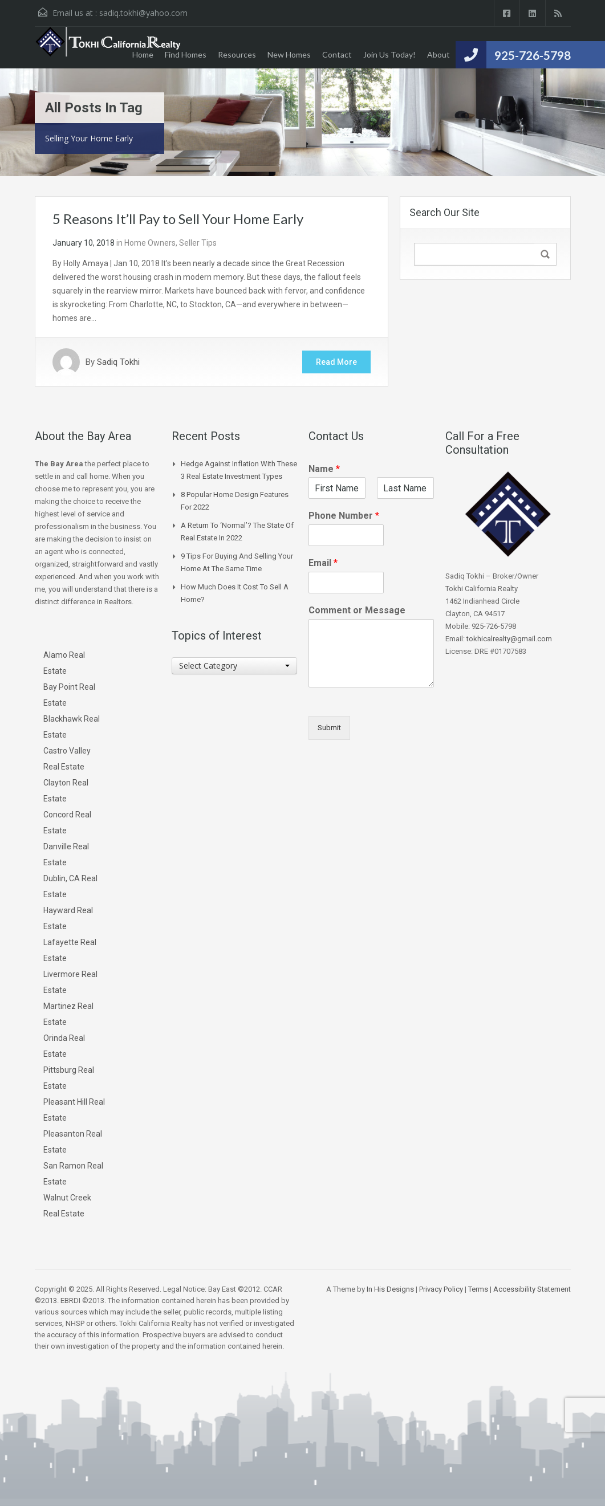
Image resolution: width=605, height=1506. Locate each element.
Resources (237, 54)
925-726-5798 (532, 55)
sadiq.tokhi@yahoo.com (143, 12)
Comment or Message (356, 610)
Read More (336, 362)
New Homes (289, 54)
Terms (478, 1289)
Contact (337, 54)
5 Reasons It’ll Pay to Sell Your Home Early (177, 218)
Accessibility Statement (532, 1289)
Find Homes (185, 54)
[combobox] (234, 665)
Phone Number (343, 515)
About (438, 54)
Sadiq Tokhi (118, 362)
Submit (329, 727)
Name (324, 468)
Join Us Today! (389, 54)
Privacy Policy (441, 1289)
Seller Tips (198, 242)
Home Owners (150, 242)
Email (323, 562)
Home (142, 54)
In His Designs (390, 1289)
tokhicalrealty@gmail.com (509, 638)
